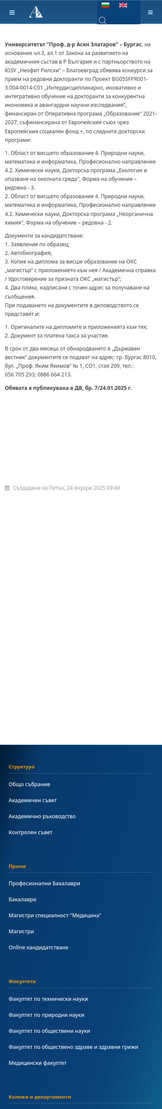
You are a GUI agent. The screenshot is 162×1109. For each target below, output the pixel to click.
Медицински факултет (38, 1063)
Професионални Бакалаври (44, 883)
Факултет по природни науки (46, 1015)
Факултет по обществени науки (49, 1031)
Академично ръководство (42, 816)
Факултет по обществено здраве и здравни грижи (73, 1047)
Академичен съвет (33, 800)
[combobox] (109, 20)
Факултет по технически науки (48, 999)
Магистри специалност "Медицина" (55, 915)
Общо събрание (29, 784)
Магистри (21, 931)
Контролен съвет (30, 832)
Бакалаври (22, 899)
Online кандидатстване (38, 947)
